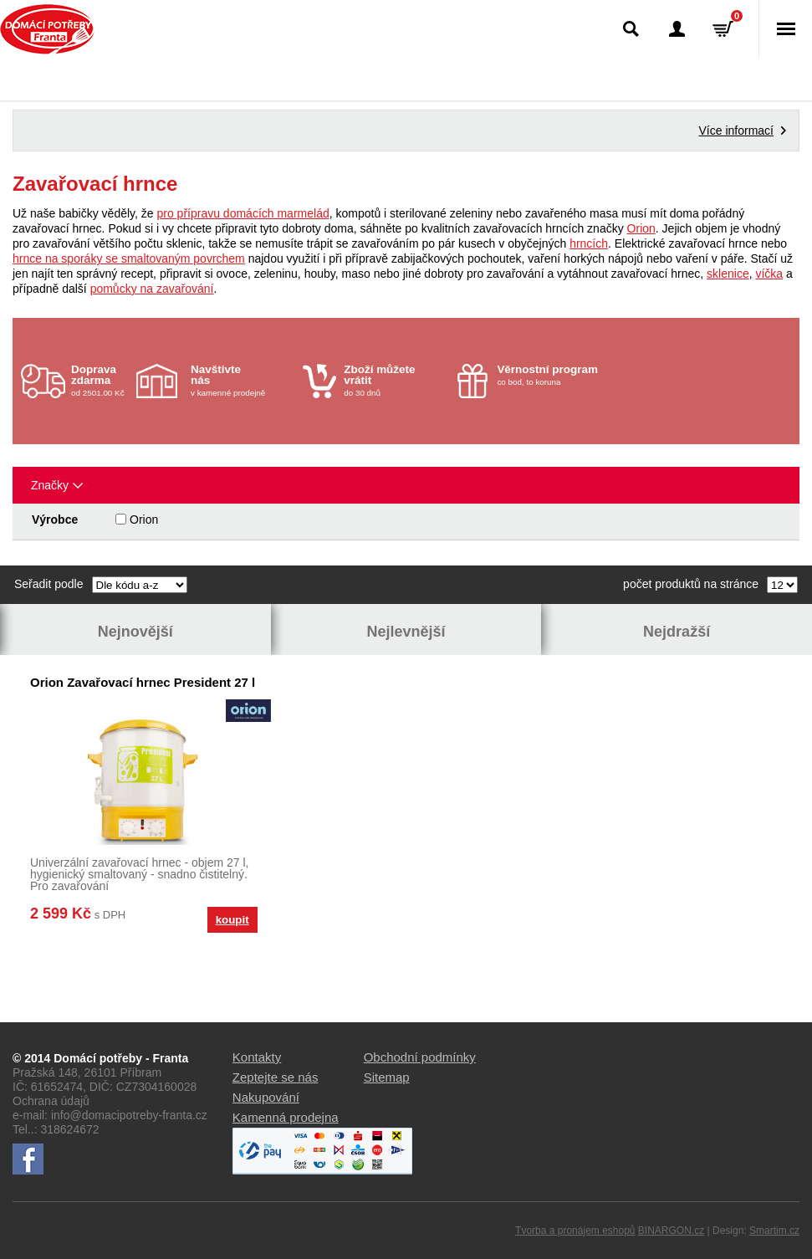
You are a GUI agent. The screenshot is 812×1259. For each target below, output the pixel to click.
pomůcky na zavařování (152, 288)
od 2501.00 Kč (101, 380)
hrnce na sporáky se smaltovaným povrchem (129, 258)
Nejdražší (676, 631)
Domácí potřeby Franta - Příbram (47, 29)
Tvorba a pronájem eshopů (575, 1230)
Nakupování (265, 1097)
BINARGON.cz (671, 1230)
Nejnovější (135, 631)
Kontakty (256, 1057)
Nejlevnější (405, 631)
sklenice (728, 273)
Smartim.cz (774, 1230)
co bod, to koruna (548, 374)
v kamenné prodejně (242, 380)
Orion (641, 228)
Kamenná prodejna (285, 1117)
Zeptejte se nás (275, 1077)
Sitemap (387, 1077)
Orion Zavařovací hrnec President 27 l (142, 682)
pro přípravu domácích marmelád (243, 213)
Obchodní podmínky (420, 1057)
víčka (769, 273)
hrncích (588, 243)
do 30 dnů (395, 380)
